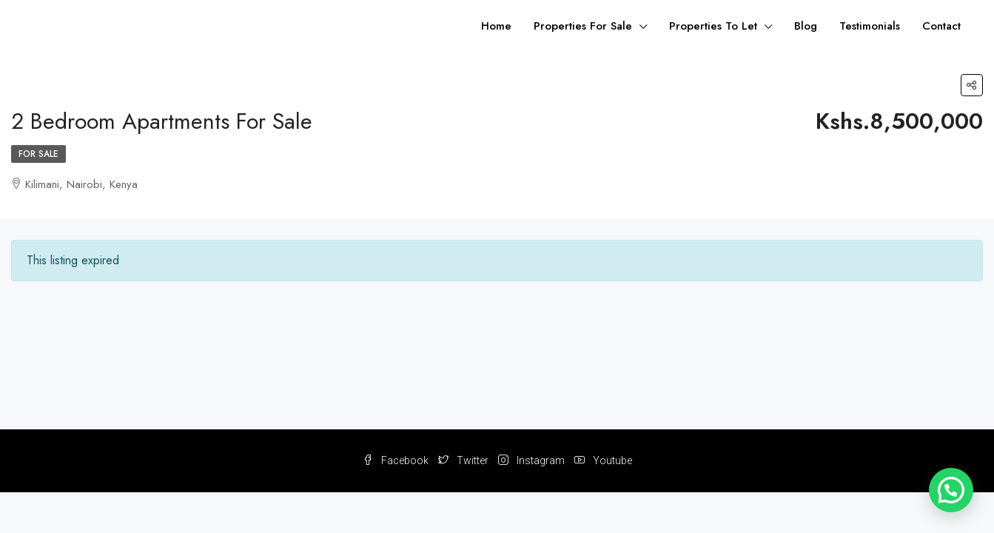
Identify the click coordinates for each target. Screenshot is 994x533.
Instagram (532, 460)
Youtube (603, 460)
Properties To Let (713, 26)
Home (496, 26)
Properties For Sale (583, 26)
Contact (941, 26)
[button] (951, 490)
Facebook (397, 460)
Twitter (464, 460)
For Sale (38, 154)
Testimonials (869, 26)
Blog (805, 26)
